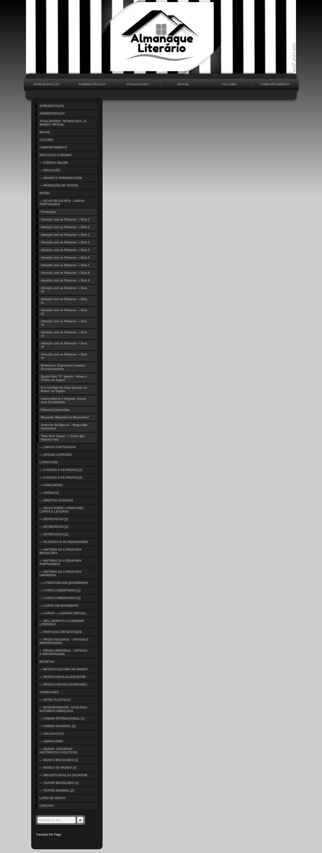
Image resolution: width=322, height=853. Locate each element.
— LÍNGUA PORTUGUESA (58, 447)
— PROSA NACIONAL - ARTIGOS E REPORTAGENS (64, 641)
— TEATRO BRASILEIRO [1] (59, 783)
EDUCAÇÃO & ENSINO (56, 155)
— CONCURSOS (51, 485)
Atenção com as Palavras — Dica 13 (64, 323)
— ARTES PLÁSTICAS (55, 700)
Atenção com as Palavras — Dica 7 (65, 265)
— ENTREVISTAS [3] (54, 534)
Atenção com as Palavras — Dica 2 (65, 227)
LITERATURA (49, 462)
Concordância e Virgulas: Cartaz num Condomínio (63, 400)
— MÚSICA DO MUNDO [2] (58, 767)
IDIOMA (45, 193)
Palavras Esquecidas (55, 410)
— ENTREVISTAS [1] (54, 519)
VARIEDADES (49, 692)
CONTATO (47, 806)
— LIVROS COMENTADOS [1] (60, 590)
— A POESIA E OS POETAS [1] (61, 470)
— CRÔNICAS (49, 493)
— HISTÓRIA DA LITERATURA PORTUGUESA (61, 562)
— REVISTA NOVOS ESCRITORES (63, 684)
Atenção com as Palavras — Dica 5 (65, 250)
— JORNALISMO (51, 741)
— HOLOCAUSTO (52, 733)
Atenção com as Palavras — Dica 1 (65, 219)
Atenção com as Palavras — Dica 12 (64, 312)
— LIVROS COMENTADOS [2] (60, 598)
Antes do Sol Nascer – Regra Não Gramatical (64, 426)
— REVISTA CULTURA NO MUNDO (64, 669)
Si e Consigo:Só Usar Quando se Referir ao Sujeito (64, 389)
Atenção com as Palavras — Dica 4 (65, 242)
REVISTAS (47, 661)
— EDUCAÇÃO (50, 170)
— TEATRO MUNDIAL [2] (57, 790)
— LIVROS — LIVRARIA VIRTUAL (63, 613)
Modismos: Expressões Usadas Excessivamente (63, 367)
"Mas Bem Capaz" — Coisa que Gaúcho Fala (63, 437)
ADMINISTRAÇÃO (92, 84)
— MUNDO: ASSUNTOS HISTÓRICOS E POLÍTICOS (58, 750)
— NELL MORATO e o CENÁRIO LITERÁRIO (62, 622)
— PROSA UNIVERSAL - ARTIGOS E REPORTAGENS (63, 652)
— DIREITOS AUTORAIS (56, 500)
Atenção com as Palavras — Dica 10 (64, 289)
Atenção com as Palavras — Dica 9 (65, 280)
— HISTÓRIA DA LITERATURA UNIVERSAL (61, 573)
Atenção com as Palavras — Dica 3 (65, 234)
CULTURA (229, 84)
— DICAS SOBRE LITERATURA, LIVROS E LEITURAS (62, 509)
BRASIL (183, 84)
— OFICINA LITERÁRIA (56, 454)
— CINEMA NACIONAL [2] (58, 726)
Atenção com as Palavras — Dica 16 (64, 356)
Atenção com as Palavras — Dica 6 (65, 257)
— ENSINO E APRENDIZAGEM (61, 178)
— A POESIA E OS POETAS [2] (61, 477)
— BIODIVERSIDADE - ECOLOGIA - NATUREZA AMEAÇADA (64, 709)
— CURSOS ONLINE (54, 162)
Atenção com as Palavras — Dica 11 (64, 300)
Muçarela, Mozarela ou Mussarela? (65, 417)
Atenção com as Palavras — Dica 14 (64, 334)
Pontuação (48, 212)
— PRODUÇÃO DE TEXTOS (59, 185)
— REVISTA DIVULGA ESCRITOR (63, 677)
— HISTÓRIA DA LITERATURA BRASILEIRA (61, 551)
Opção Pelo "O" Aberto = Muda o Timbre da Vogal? (64, 378)
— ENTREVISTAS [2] (54, 527)
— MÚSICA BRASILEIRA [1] (59, 760)
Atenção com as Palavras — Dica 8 (65, 273)
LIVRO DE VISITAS (53, 798)
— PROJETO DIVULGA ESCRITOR (63, 775)
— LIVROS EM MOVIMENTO (59, 605)
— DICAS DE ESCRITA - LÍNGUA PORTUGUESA (62, 202)
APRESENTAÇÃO (46, 84)
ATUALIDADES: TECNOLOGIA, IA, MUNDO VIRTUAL (137, 85)
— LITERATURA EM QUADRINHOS (64, 583)
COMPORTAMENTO (275, 84)
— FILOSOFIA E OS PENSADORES (64, 542)
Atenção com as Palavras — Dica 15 (64, 345)
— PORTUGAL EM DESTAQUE (61, 632)
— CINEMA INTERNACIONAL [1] (62, 718)
